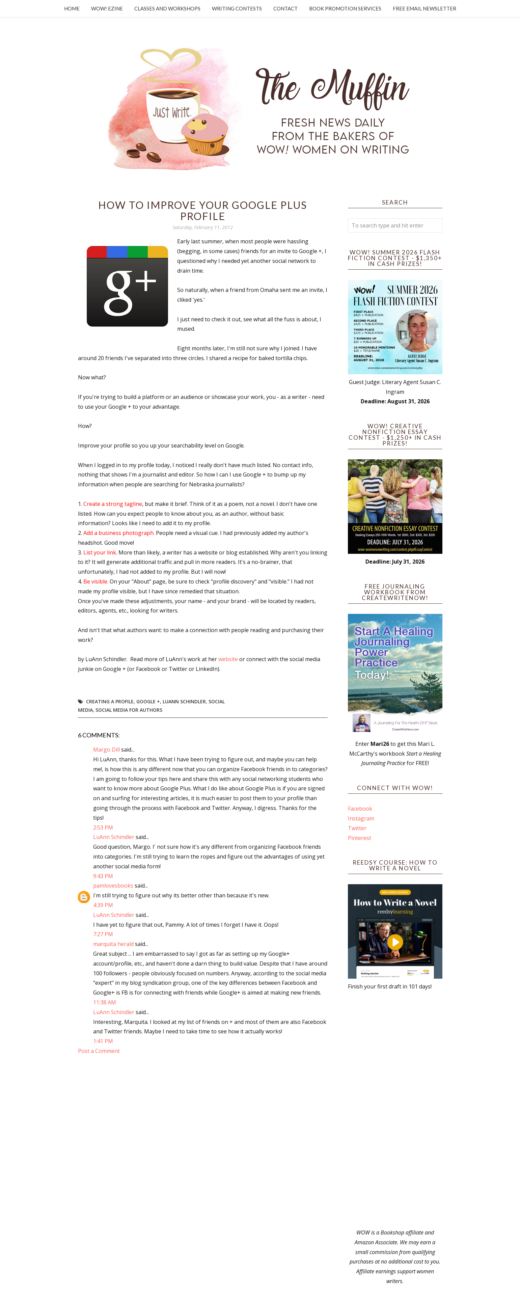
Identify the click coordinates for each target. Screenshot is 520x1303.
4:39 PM (103, 905)
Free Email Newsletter (424, 8)
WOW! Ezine (107, 8)
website (228, 659)
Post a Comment (99, 1051)
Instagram (361, 818)
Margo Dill (106, 749)
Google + (148, 701)
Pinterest (359, 838)
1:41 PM (103, 1041)
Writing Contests (237, 8)
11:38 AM (104, 1002)
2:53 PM (103, 827)
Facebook (360, 808)
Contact (285, 8)
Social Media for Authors (128, 710)
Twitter (357, 828)
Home (72, 8)
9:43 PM (103, 876)
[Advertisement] (395, 1109)
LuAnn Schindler (184, 701)
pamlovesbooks (113, 885)
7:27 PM (103, 934)
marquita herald (113, 944)
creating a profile (110, 701)
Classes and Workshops (167, 8)
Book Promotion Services (345, 8)
